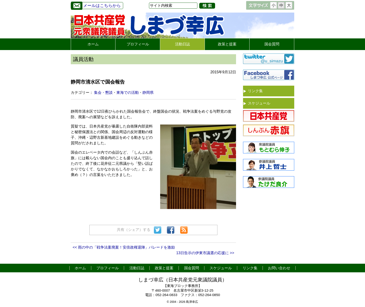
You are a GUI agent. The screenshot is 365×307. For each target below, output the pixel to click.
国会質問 (271, 44)
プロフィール (138, 44)
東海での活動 (127, 92)
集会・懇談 (103, 92)
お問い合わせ (279, 268)
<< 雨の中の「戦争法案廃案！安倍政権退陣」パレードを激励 (124, 247)
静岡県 (148, 92)
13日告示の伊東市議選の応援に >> (205, 253)
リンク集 (255, 91)
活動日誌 (182, 44)
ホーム (93, 44)
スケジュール (259, 103)
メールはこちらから (96, 5)
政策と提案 (227, 44)
